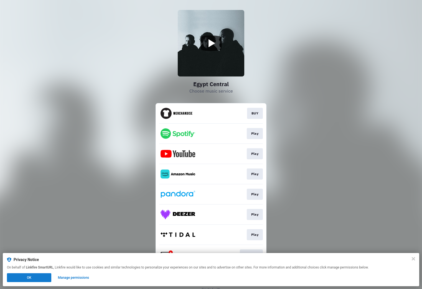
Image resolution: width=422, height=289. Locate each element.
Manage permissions (73, 278)
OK (29, 278)
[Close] (413, 259)
